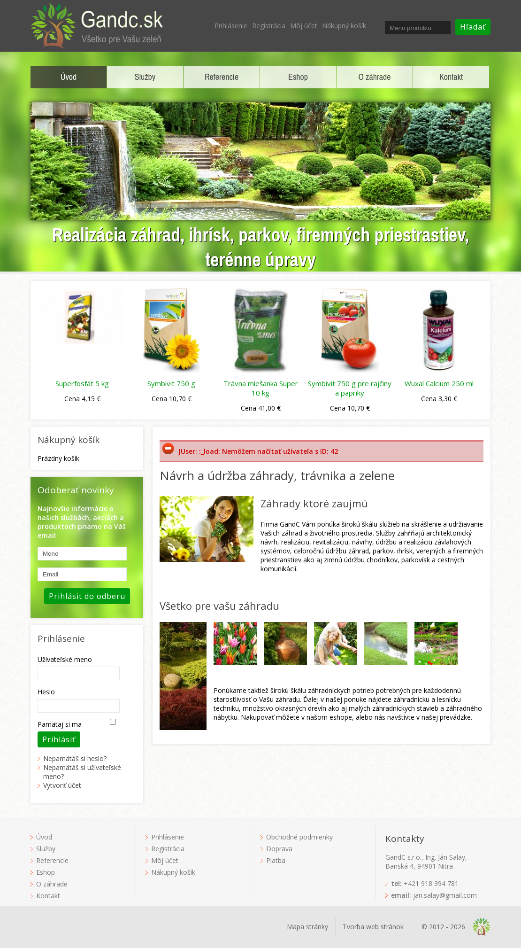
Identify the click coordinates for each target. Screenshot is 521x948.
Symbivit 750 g (171, 383)
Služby (145, 77)
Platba (275, 860)
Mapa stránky (307, 926)
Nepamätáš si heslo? (75, 758)
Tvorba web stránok (373, 926)
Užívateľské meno (65, 659)
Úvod (69, 77)
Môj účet (303, 25)
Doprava (279, 848)
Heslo (46, 691)
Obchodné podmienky (299, 836)
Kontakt (451, 77)
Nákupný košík (344, 25)
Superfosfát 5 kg (82, 383)
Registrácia (268, 25)
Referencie (221, 77)
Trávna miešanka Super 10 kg (260, 388)
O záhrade (375, 77)
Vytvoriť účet (62, 785)
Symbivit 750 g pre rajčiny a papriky (349, 388)
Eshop (298, 77)
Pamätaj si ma (60, 724)
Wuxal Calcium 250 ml (439, 383)
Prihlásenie (231, 25)
